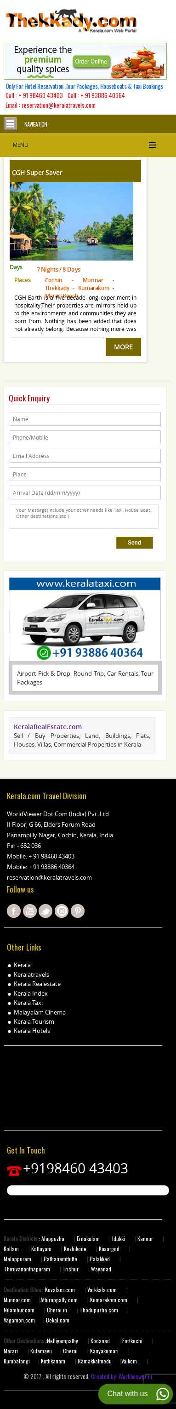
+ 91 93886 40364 (102, 95)
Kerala (22, 965)
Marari (11, 1351)
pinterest (78, 911)
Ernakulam (89, 1238)
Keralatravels (31, 974)
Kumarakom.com (108, 1300)
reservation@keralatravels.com (49, 877)
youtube (30, 911)
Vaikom (129, 1361)
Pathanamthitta (61, 1259)
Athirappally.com (59, 1300)
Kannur (144, 1238)
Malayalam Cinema (40, 1012)
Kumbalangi (17, 1361)
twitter (45, 911)
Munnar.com (17, 1300)
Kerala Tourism (34, 1021)
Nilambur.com (20, 1310)
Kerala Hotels (32, 1030)
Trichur (70, 1269)
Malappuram (17, 1259)
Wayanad (100, 1269)
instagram (61, 911)
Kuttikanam (52, 1361)
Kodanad (101, 1341)
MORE (123, 346)
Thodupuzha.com (98, 1310)
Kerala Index (31, 993)
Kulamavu (41, 1351)
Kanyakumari (104, 1351)
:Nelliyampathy (61, 1341)
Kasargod (109, 1248)
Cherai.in (57, 1310)
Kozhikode (75, 1248)
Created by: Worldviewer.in (121, 1376)
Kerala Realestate (37, 984)
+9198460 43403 (75, 1168)
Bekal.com (57, 1320)
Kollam (12, 1248)
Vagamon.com (19, 1320)
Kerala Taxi (28, 1002)
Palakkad (99, 1259)
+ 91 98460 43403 (40, 95)
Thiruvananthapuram (27, 1269)
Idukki (119, 1238)
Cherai (71, 1351)
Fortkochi (133, 1341)
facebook (14, 911)
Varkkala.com (102, 1289)
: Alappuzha (50, 1238)
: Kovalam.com (58, 1289)
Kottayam (42, 1248)
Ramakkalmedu (95, 1361)
